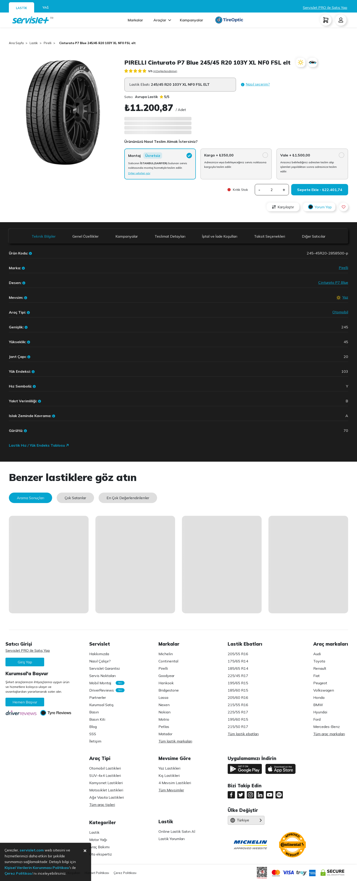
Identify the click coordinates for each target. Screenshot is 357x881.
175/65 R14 (238, 661)
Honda (318, 697)
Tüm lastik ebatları (243, 734)
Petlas (163, 726)
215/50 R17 (238, 726)
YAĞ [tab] (46, 7)
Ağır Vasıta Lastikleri (106, 797)
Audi (317, 654)
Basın (94, 712)
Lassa (163, 697)
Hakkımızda (99, 654)
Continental (168, 661)
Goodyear (166, 675)
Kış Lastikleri (169, 775)
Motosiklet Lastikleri (106, 790)
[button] (255, 84)
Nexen (164, 704)
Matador (165, 734)
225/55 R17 (238, 712)
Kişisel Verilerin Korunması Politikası (37, 867)
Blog (93, 726)
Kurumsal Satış (101, 704)
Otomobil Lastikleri (105, 768)
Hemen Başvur (25, 702)
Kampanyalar (191, 20)
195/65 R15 (238, 683)
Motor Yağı (98, 839)
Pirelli (343, 267)
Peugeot (320, 683)
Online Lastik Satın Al (176, 831)
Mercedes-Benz (326, 726)
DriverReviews (104, 690)
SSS (92, 734)
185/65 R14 (238, 668)
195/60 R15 (238, 719)
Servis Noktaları (102, 675)
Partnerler (97, 697)
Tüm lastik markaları (175, 741)
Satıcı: (141, 96)
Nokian (164, 712)
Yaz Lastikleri (169, 768)
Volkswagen (323, 690)
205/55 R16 (238, 654)
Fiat (316, 675)
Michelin (165, 654)
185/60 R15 (238, 690)
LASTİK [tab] (21, 8)
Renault (319, 668)
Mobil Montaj (104, 683)
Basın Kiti (97, 719)
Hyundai (320, 712)
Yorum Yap (319, 207)
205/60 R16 (238, 697)
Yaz (345, 297)
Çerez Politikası (125, 872)
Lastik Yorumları (171, 838)
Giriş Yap (25, 662)
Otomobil (340, 312)
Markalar (135, 20)
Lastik (94, 832)
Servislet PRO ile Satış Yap (325, 7)
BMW (318, 704)
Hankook (166, 683)
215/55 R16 (238, 704)
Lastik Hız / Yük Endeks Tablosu (39, 445)
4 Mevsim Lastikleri (174, 782)
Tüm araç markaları (329, 734)
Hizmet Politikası (97, 872)
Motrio (163, 719)
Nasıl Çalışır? (100, 661)
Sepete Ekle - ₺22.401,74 (319, 189)
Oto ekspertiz (100, 854)
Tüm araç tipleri (102, 804)
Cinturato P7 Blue (333, 282)
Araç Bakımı (99, 847)
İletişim (95, 741)
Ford (317, 719)
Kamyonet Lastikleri (106, 782)
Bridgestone (168, 690)
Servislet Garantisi (104, 668)
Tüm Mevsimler (171, 790)
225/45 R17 (238, 675)
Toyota (319, 661)
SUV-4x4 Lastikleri (105, 775)
